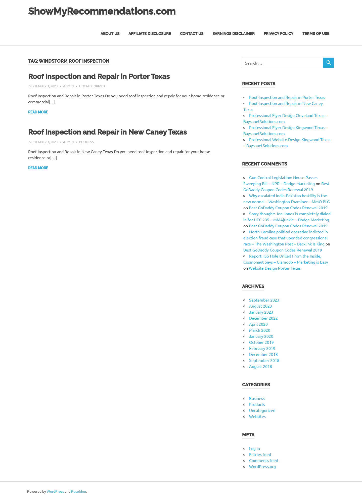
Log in (254, 448)
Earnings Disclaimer (233, 33)
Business (86, 142)
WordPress (55, 491)
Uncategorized (92, 86)
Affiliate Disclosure (149, 33)
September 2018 (264, 360)
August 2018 (260, 366)
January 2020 (261, 336)
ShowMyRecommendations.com (101, 11)
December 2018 (263, 354)
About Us (110, 33)
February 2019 (262, 348)
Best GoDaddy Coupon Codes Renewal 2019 (288, 207)
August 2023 (260, 305)
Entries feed (260, 454)
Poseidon (78, 491)
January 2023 (261, 311)
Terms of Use (315, 33)
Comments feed (263, 460)
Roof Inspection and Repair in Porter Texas (99, 76)
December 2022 (263, 317)
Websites (257, 416)
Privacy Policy (278, 33)
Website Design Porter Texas (275, 267)
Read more (38, 112)
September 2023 (264, 299)
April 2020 (258, 323)
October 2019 (261, 342)
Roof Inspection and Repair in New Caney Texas (107, 132)
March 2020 (259, 329)
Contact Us (191, 33)
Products (257, 404)
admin (68, 86)
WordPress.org (262, 466)
